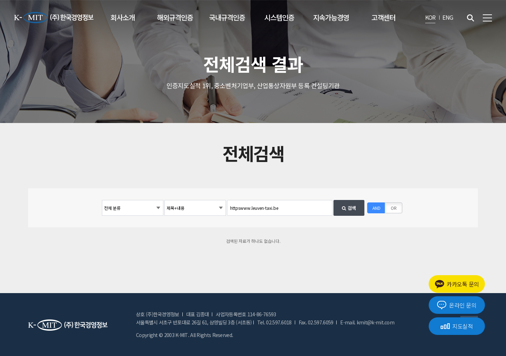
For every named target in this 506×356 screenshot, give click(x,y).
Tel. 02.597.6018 (274, 322)
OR (394, 208)
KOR (430, 17)
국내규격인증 (227, 17)
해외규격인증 (175, 17)
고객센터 (383, 17)
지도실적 (457, 326)
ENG (447, 17)
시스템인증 (279, 17)
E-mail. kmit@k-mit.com (367, 322)
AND (376, 208)
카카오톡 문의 (457, 284)
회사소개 (123, 17)
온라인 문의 (456, 305)
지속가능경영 (331, 17)
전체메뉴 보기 (487, 17)
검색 (349, 208)
